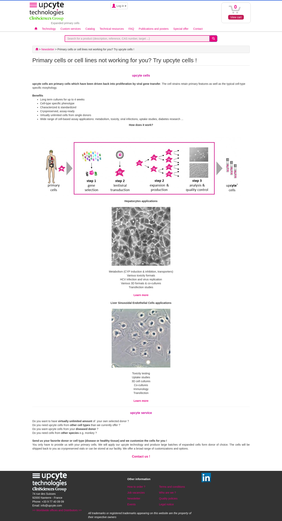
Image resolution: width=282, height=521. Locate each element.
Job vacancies (136, 492)
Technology (49, 28)
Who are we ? (167, 492)
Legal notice (166, 504)
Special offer (181, 28)
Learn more (141, 295)
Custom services (71, 28)
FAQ (131, 28)
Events (131, 504)
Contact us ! (141, 456)
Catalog (90, 28)
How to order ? (136, 486)
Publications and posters (154, 28)
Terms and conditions (172, 486)
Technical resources (112, 28)
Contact (197, 28)
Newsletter (133, 498)
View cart (235, 17)
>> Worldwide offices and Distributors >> (57, 510)
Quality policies (168, 498)
